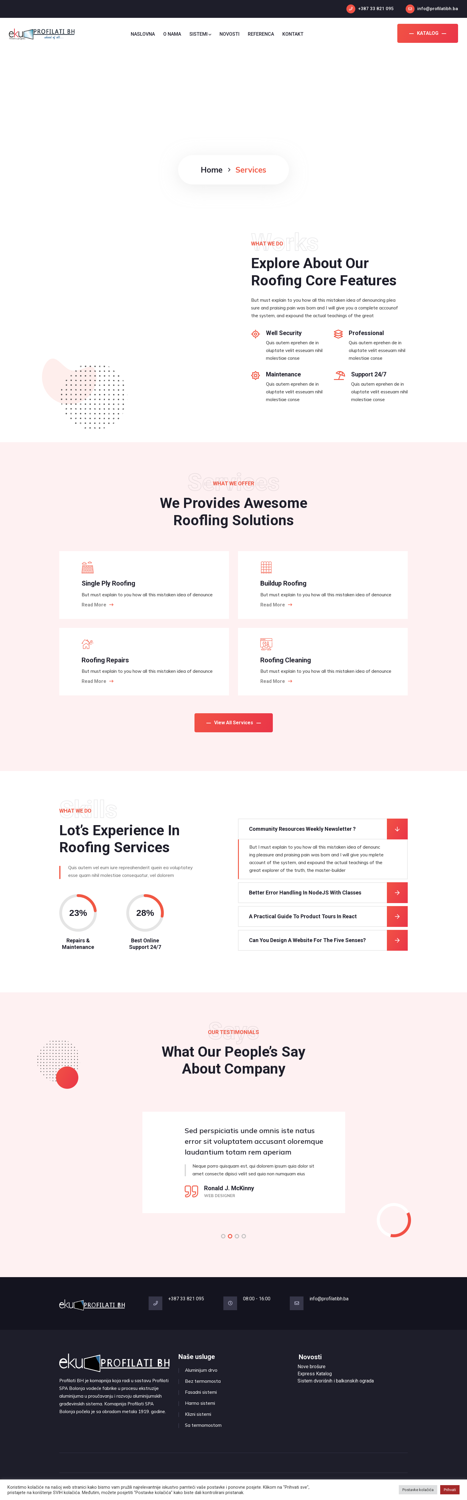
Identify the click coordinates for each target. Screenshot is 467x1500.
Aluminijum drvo (201, 1370)
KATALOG (427, 33)
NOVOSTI (229, 34)
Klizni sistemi (198, 1414)
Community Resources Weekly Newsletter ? (302, 829)
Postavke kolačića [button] (418, 1490)
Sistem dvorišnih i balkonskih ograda (336, 1381)
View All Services (233, 722)
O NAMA (172, 34)
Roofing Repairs (105, 660)
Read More (97, 605)
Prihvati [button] (450, 1490)
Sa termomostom (203, 1425)
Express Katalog (315, 1374)
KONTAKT (292, 34)
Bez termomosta (203, 1381)
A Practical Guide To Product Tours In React (303, 916)
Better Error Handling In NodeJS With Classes (305, 892)
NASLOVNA (143, 34)
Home (211, 170)
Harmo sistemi (200, 1403)
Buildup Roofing (283, 583)
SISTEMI (200, 34)
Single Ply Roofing (108, 583)
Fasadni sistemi (201, 1392)
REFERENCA (261, 34)
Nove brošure (312, 1366)
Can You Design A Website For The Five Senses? (307, 940)
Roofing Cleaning (285, 660)
